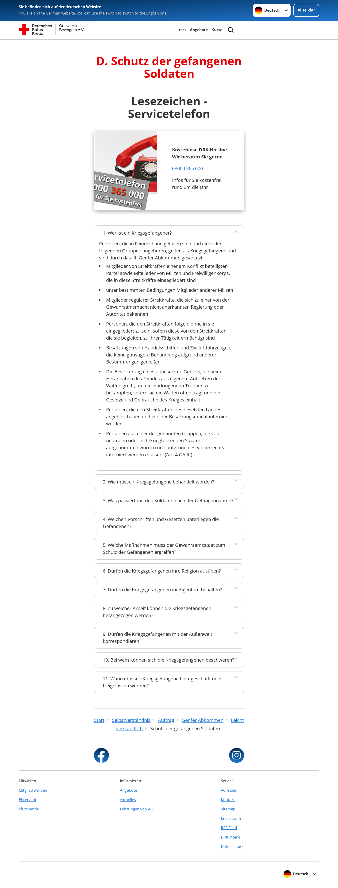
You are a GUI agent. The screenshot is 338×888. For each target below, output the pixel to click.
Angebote (199, 29)
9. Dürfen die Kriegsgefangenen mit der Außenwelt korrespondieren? (157, 637)
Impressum (231, 818)
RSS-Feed (229, 827)
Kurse (216, 29)
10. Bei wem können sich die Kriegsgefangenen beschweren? (168, 660)
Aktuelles (128, 799)
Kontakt (228, 799)
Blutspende (29, 809)
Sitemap (228, 809)
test (182, 29)
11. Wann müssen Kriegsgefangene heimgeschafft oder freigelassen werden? (162, 682)
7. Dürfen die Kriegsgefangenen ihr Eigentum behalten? (162, 589)
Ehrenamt (27, 799)
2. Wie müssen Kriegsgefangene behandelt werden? (158, 482)
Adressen (229, 790)
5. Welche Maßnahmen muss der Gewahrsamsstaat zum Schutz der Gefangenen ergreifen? (164, 548)
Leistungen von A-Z (137, 809)
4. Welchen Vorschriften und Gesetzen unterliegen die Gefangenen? (161, 522)
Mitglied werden (33, 790)
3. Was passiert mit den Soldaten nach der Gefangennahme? (168, 500)
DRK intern (230, 837)
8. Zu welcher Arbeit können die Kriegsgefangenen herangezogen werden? (157, 611)
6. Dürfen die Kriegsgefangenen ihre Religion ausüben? (162, 571)
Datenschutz (232, 846)
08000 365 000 (187, 168)
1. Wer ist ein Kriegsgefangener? (137, 233)
